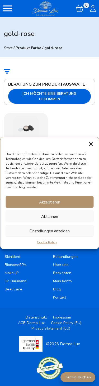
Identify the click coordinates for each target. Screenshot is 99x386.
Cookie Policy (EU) (66, 322)
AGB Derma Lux (31, 322)
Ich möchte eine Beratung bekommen (49, 96)
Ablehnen (49, 216)
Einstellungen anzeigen (49, 230)
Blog (57, 289)
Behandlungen (65, 256)
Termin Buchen (78, 377)
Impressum (62, 317)
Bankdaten (62, 272)
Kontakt (59, 297)
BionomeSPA (15, 264)
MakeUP (11, 272)
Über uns (60, 264)
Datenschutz (36, 317)
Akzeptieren (49, 202)
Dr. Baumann (15, 281)
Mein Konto (62, 281)
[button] (90, 144)
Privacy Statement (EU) (50, 328)
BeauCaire (13, 289)
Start (8, 47)
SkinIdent (12, 256)
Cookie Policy (47, 242)
